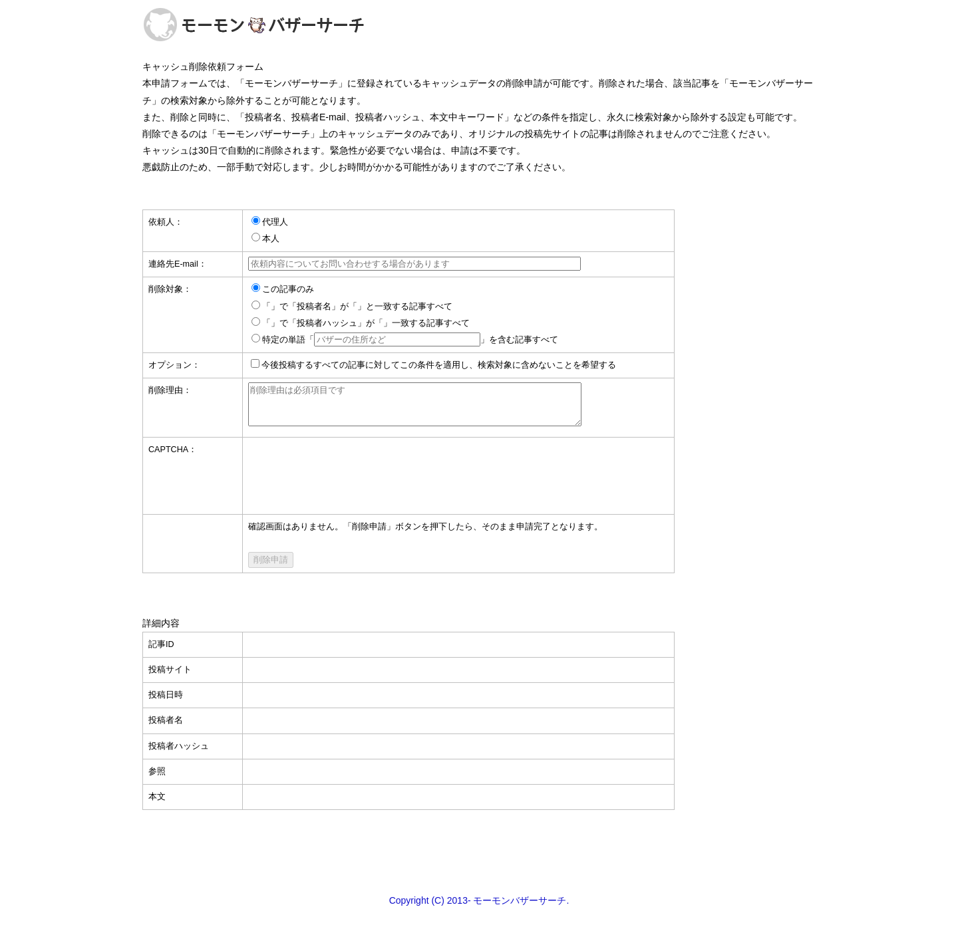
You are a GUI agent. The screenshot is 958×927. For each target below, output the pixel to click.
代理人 (275, 222)
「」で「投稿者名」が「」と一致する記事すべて (357, 306)
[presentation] (349, 475)
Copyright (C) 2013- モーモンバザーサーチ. (479, 908)
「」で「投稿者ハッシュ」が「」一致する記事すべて (366, 323)
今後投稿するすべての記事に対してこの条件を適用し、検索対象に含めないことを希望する (438, 365)
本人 (270, 238)
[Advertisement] (479, 859)
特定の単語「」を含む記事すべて (410, 339)
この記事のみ (288, 289)
